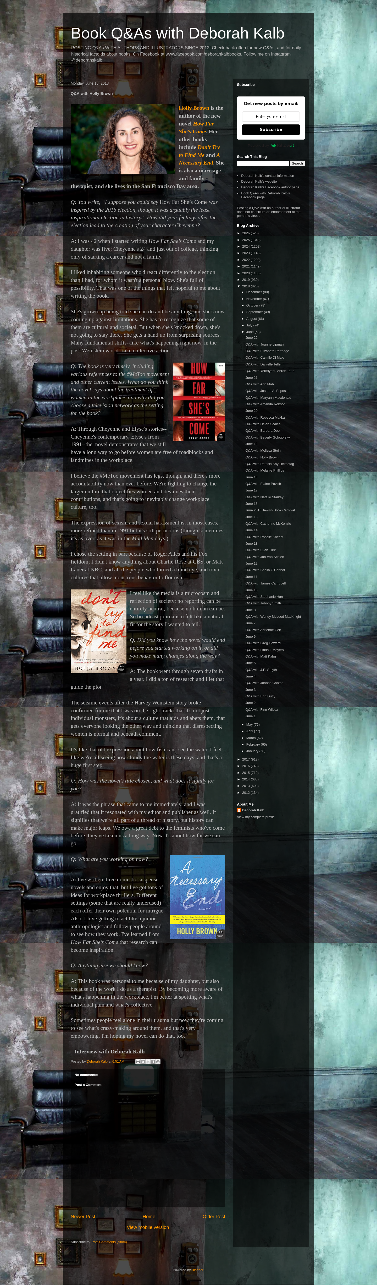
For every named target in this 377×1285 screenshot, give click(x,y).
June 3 (250, 690)
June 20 (251, 411)
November (254, 299)
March (251, 738)
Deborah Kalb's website (259, 181)
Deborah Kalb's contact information (267, 176)
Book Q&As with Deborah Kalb (178, 33)
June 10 (251, 590)
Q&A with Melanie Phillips (264, 470)
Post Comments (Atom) (109, 1242)
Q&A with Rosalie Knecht (264, 537)
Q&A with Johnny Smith (263, 603)
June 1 (250, 716)
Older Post (214, 1216)
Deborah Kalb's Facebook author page (270, 187)
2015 (246, 773)
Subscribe (271, 129)
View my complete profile (256, 817)
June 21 (251, 378)
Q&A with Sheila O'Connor (265, 570)
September (255, 312)
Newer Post (83, 1216)
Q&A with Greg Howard (262, 643)
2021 (246, 266)
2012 (246, 793)
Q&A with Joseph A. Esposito (267, 391)
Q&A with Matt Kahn (260, 656)
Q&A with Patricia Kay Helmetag (269, 464)
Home (149, 1216)
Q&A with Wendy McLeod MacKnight (273, 617)
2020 (246, 273)
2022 (246, 260)
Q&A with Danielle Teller (263, 364)
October (252, 305)
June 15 (251, 517)
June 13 (251, 543)
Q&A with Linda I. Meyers (264, 650)
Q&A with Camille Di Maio (264, 357)
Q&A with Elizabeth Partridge (267, 351)
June (250, 332)
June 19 (251, 444)
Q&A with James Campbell (265, 583)
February (253, 744)
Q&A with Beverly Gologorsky (267, 437)
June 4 (250, 676)
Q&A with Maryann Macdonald (268, 398)
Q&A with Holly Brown (261, 457)
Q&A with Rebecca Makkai (265, 417)
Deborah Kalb (253, 810)
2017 (246, 759)
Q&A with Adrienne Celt (263, 630)
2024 (246, 246)
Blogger (197, 1270)
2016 (246, 766)
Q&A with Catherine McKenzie (268, 524)
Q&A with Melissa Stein (262, 450)
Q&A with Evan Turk (260, 550)
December (254, 292)
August (252, 319)
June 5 (250, 663)
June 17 (251, 490)
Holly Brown (194, 108)
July (249, 325)
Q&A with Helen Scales (262, 424)
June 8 (250, 610)
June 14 (251, 530)
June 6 (250, 636)
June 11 (251, 577)
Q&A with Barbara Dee (262, 431)
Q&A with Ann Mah (259, 384)
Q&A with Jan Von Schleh (264, 557)
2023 (246, 253)
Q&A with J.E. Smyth (261, 670)
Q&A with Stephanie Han (264, 597)
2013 (246, 786)
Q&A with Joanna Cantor (263, 683)
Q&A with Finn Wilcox (261, 710)
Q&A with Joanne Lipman (264, 344)
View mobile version (148, 1227)
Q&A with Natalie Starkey (264, 497)
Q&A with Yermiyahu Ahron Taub (269, 371)
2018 (246, 286)
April (250, 731)
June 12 (251, 563)
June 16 (251, 504)
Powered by (271, 145)
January (252, 751)
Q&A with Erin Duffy (260, 696)
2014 (246, 779)
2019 (246, 280)
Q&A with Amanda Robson (265, 404)
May (250, 724)
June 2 (250, 703)
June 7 (250, 623)
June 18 (251, 477)
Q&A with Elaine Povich (263, 484)
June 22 (251, 338)
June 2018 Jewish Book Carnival (270, 510)
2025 (246, 240)
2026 (246, 233)
